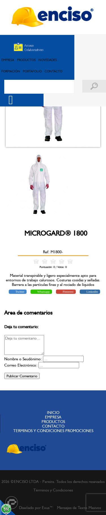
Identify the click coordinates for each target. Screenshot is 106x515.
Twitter (19, 291)
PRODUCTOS (26, 60)
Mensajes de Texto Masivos (79, 507)
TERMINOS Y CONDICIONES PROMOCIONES (53, 430)
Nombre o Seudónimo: (23, 359)
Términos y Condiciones (53, 490)
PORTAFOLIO (32, 71)
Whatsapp (43, 291)
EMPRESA (7, 60)
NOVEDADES (47, 60)
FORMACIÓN (10, 71)
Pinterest (67, 291)
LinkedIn (92, 291)
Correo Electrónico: (20, 365)
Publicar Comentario (22, 376)
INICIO (53, 412)
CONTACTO (53, 71)
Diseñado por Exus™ (36, 507)
